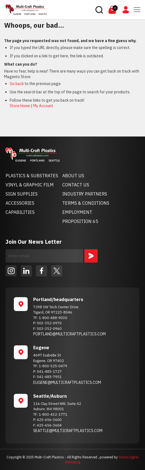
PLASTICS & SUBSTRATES (32, 175)
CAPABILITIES (20, 212)
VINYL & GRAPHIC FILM (30, 185)
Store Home (20, 105)
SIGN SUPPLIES (22, 194)
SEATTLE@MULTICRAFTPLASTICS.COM (67, 430)
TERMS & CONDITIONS (85, 203)
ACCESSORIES (20, 203)
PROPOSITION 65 (80, 221)
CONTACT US (75, 185)
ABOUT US (73, 175)
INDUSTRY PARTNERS (84, 194)
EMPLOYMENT (77, 212)
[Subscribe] (91, 256)
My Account (43, 105)
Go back (17, 83)
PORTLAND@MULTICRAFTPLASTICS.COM (69, 334)
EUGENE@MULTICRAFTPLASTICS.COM (67, 382)
